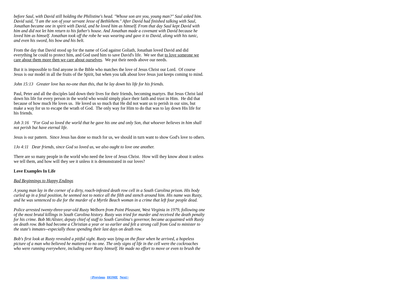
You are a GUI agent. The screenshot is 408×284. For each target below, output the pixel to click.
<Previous (97, 277)
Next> (124, 277)
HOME (112, 277)
